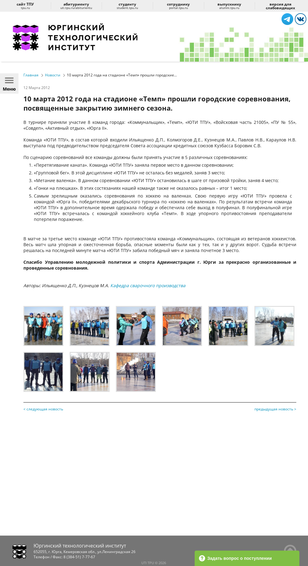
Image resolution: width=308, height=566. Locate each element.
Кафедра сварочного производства (147, 285)
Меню (9, 83)
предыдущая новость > (275, 409)
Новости (52, 75)
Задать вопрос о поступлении (235, 558)
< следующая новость (43, 409)
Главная (30, 75)
